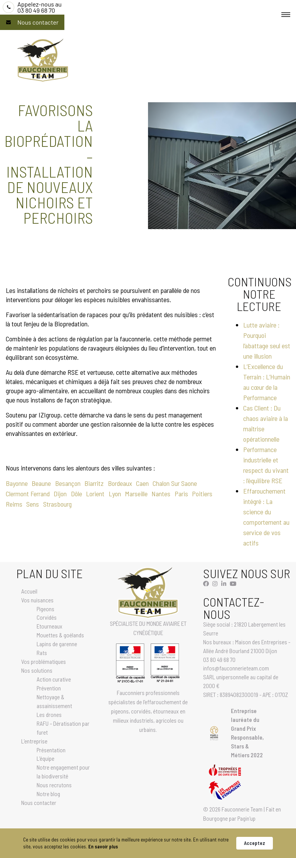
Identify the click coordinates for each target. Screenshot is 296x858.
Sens (32, 504)
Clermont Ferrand (28, 493)
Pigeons (45, 608)
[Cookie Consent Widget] (148, 843)
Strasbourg (57, 504)
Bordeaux (120, 483)
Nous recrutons (54, 785)
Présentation (51, 750)
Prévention (49, 688)
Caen (142, 483)
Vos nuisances (37, 600)
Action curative (54, 679)
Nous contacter (38, 22)
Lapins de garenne (57, 643)
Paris (181, 493)
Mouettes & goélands (60, 635)
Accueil (29, 591)
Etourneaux (49, 626)
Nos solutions (36, 670)
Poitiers (202, 493)
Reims (14, 504)
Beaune (41, 483)
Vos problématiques (43, 661)
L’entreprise (34, 741)
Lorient (95, 493)
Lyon (115, 493)
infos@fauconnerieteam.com (236, 668)
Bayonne (17, 483)
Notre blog (48, 793)
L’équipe (45, 758)
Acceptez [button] (254, 843)
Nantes (160, 493)
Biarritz (94, 483)
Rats (42, 652)
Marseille (136, 493)
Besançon (68, 483)
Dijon (60, 493)
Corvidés (47, 617)
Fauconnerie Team (242, 809)
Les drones (49, 714)
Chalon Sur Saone (175, 483)
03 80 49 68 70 (39, 7)
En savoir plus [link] (103, 846)
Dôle (76, 493)
